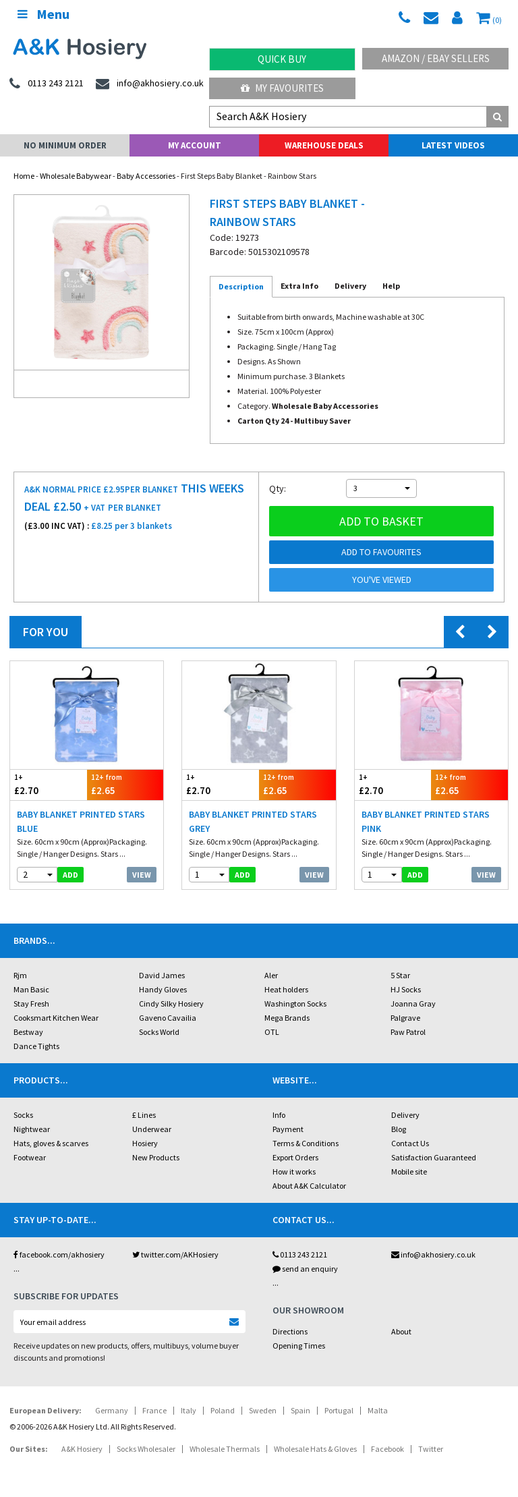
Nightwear (31, 1129)
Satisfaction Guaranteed (433, 1157)
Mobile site (409, 1171)
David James (162, 975)
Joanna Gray (413, 1003)
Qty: (277, 488)
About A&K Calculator (309, 1186)
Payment (288, 1129)
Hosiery (145, 1143)
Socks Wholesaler (146, 1449)
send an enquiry (305, 1269)
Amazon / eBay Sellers (436, 58)
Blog (398, 1129)
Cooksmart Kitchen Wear (55, 1018)
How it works (294, 1171)
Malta (378, 1410)
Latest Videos (453, 145)
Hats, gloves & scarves (50, 1143)
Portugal (338, 1410)
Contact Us (410, 1143)
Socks (23, 1115)
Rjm (20, 975)
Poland (222, 1410)
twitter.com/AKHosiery (175, 1254)
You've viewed (381, 579)
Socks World (159, 1032)
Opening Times (298, 1345)
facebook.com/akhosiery (59, 1254)
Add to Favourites (381, 552)
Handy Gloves (163, 989)
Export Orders (295, 1157)
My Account (194, 145)
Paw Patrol (408, 1032)
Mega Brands (287, 1018)
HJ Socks (406, 989)
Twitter (430, 1449)
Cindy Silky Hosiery (171, 1003)
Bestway (28, 1032)
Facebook (387, 1449)
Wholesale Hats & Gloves (315, 1449)
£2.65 (125, 784)
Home (23, 176)
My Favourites (282, 88)
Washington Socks (295, 1003)
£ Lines (144, 1115)
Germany (111, 1410)
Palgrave (405, 1018)
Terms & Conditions (305, 1143)
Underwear (151, 1129)
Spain (300, 1410)
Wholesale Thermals (225, 1449)
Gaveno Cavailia (167, 1018)
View (141, 875)
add (70, 875)
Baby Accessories (146, 176)
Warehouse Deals (324, 145)
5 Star (400, 975)
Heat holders (286, 989)
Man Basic (31, 989)
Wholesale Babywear (75, 176)
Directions (290, 1331)
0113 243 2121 (299, 1254)
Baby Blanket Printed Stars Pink (426, 821)
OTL (271, 1032)
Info (278, 1115)
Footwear (29, 1157)
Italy (188, 1410)
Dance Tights (36, 1046)
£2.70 (48, 784)
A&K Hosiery (82, 1449)
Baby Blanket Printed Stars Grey (253, 821)
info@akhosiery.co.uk (433, 1254)
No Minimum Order (65, 145)
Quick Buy (282, 59)
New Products (155, 1157)
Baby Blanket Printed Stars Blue (81, 821)
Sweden (263, 1410)
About (401, 1331)
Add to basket (381, 521)
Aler (271, 975)
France (154, 1410)
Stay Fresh (31, 1003)
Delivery (405, 1115)
